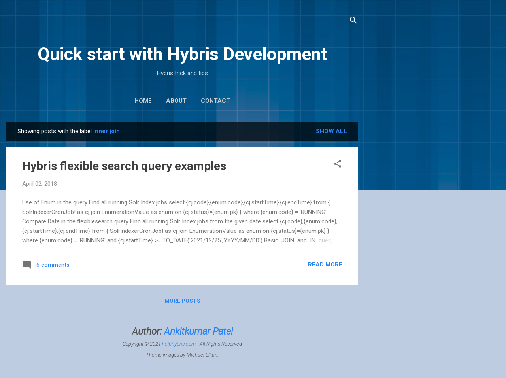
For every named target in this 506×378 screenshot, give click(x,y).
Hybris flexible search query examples (124, 166)
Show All (331, 131)
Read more (325, 264)
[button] (337, 165)
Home (143, 100)
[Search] (353, 21)
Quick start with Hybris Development (182, 53)
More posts (182, 301)
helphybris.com (179, 344)
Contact (215, 100)
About (176, 100)
